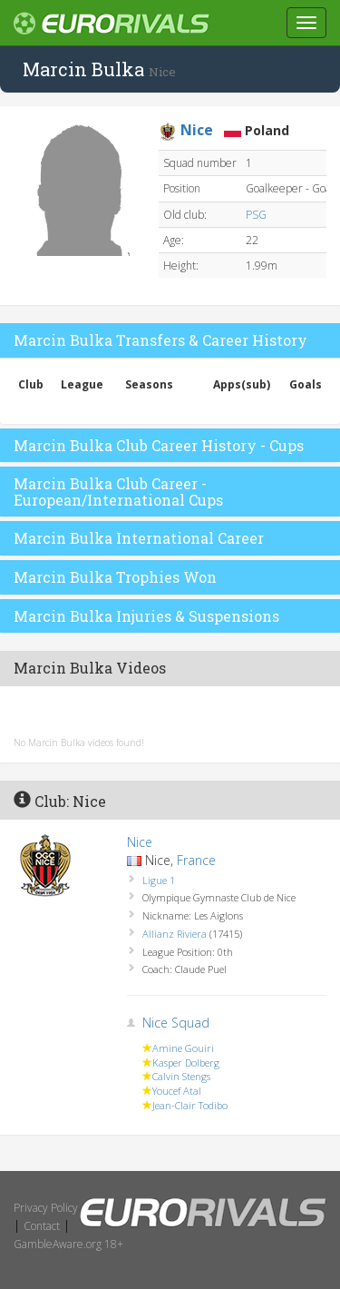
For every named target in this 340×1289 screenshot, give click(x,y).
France (196, 860)
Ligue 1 (158, 880)
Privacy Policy (46, 1207)
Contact (42, 1226)
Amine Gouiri (183, 1048)
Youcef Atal (176, 1090)
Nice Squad (175, 1022)
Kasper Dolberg (185, 1062)
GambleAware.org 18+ (68, 1244)
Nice (139, 842)
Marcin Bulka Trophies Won (115, 576)
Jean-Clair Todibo (190, 1105)
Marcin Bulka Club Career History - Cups (159, 445)
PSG (256, 214)
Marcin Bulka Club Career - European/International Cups (118, 491)
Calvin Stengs (181, 1076)
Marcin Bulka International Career (139, 537)
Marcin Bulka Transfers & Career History (160, 339)
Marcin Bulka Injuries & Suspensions (146, 615)
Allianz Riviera (174, 933)
